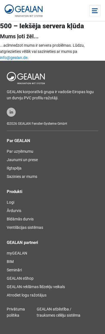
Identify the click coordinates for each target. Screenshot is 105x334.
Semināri (14, 270)
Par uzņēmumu (20, 151)
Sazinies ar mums (22, 176)
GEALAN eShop (20, 278)
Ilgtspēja (14, 168)
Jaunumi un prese (22, 159)
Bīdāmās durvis (20, 219)
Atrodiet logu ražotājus (26, 295)
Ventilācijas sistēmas (25, 227)
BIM (10, 261)
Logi (10, 202)
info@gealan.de (13, 57)
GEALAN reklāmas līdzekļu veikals (36, 286)
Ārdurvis (14, 210)
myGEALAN (17, 253)
